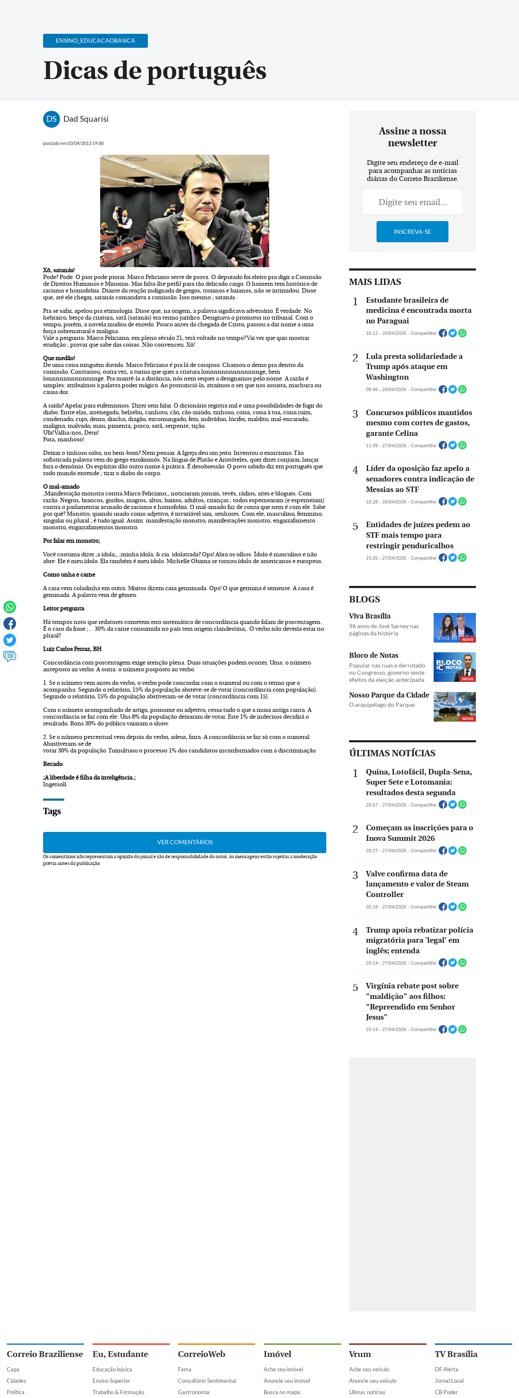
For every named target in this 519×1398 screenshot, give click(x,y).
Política (16, 1392)
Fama (184, 1369)
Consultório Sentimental (207, 1380)
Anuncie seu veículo (372, 1380)
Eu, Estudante (120, 1354)
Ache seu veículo (369, 1369)
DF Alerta (447, 1369)
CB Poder (446, 1392)
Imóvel (277, 1354)
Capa (13, 1369)
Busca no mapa (282, 1392)
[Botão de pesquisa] (48, 10)
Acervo (210, 11)
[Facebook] (457, 14)
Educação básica (112, 1369)
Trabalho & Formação (118, 1392)
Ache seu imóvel (283, 1369)
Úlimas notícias (367, 1392)
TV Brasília (456, 1354)
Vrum (360, 1354)
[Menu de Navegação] (22, 10)
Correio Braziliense (45, 1354)
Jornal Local (449, 1380)
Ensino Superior (111, 1380)
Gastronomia (194, 1392)
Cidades (16, 1380)
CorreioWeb (201, 1354)
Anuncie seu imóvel (287, 1380)
